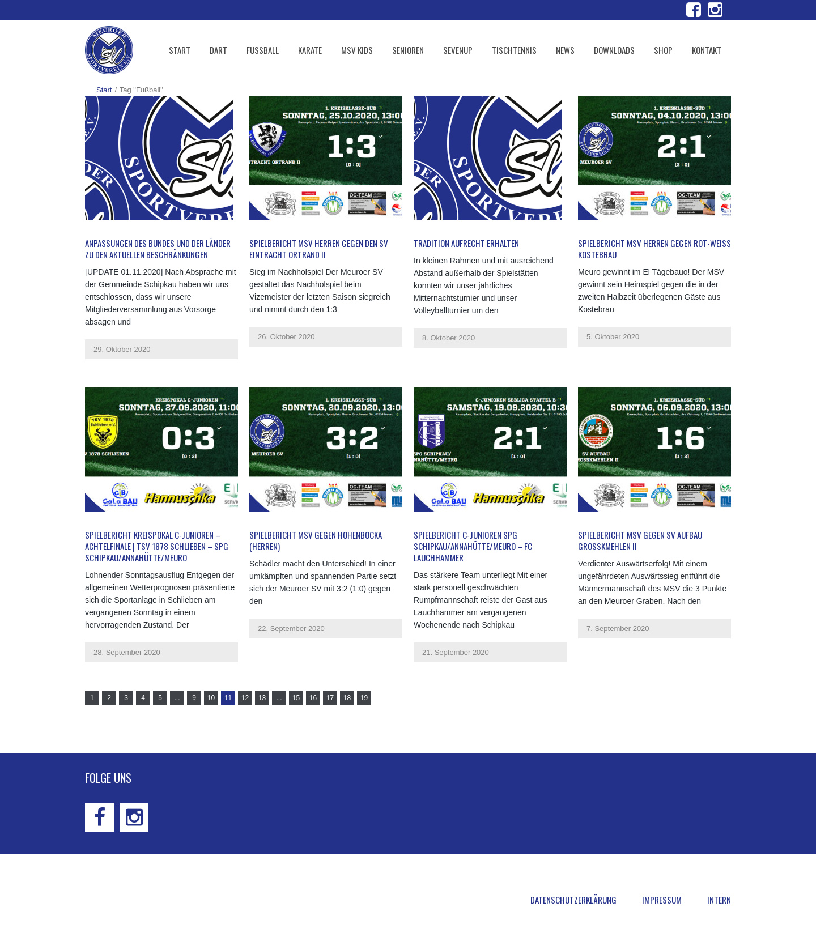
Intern (719, 899)
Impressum (662, 899)
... (177, 698)
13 (262, 698)
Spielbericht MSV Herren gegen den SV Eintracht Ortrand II (318, 249)
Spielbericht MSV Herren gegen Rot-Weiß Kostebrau (654, 249)
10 (211, 698)
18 (347, 698)
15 (296, 698)
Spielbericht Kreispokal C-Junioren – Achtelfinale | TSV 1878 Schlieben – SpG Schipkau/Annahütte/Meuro (156, 546)
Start (104, 90)
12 (245, 698)
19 (364, 698)
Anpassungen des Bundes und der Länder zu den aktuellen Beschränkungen (158, 249)
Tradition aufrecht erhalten (466, 243)
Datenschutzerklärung (573, 899)
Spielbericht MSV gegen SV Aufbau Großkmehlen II (640, 540)
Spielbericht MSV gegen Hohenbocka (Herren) (315, 540)
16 (313, 698)
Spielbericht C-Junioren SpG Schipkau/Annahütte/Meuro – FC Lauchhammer (473, 546)
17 (330, 698)
